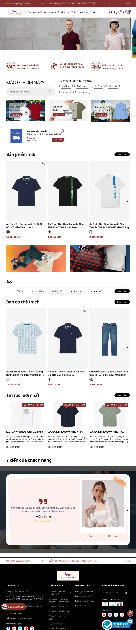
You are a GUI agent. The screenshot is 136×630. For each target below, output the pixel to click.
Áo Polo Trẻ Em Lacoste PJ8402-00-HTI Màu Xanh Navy (25, 225)
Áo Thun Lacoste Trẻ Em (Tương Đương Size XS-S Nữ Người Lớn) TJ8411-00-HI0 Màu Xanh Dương (24, 373)
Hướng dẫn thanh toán (84, 601)
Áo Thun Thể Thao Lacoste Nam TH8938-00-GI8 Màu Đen (66, 225)
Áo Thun (66, 86)
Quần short (82, 86)
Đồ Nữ (73, 12)
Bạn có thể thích (23, 302)
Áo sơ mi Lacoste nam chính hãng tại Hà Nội (66, 432)
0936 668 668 (16, 613)
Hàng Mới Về (53, 12)
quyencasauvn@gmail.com (21, 618)
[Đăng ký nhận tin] (126, 592)
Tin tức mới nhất (23, 395)
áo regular (82, 92)
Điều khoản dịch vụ (83, 605)
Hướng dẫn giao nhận (84, 596)
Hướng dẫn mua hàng (84, 591)
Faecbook (93, 536)
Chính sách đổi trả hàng (59, 611)
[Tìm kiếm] (50, 92)
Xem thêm (16, 114)
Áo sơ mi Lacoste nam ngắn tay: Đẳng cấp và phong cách (109, 432)
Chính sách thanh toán (58, 606)
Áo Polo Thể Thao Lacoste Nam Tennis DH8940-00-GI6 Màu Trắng (109, 225)
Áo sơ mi (113, 86)
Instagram (115, 536)
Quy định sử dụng (56, 623)
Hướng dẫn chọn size (57, 628)
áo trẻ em (66, 92)
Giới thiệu (42, 12)
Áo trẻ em (84, 12)
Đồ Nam (63, 12)
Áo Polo (98, 86)
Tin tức (92, 12)
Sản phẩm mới (20, 154)
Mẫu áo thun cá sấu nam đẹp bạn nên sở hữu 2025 (24, 432)
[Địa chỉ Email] (116, 592)
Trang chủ (32, 12)
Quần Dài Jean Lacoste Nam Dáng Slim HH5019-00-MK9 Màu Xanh (109, 373)
